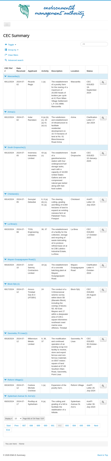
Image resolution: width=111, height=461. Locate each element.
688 (31, 425)
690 (45, 425)
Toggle (10, 44)
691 (52, 425)
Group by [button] (11, 50)
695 (81, 425)
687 (24, 425)
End (8, 430)
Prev (16, 425)
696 (88, 425)
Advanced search (14, 60)
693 (67, 425)
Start (8, 425)
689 (38, 425)
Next (96, 425)
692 (60, 425)
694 (74, 425)
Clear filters (11, 55)
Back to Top (103, 455)
